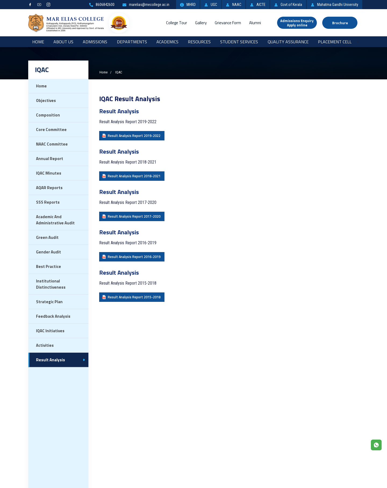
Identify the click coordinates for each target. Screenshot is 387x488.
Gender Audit (48, 252)
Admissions (95, 41)
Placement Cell (335, 41)
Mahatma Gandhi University (334, 5)
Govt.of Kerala (288, 5)
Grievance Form (228, 23)
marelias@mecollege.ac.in (146, 5)
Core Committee (51, 129)
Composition (48, 115)
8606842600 (101, 5)
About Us (63, 41)
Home (38, 41)
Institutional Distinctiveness (51, 284)
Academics (167, 41)
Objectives (46, 100)
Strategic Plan (49, 302)
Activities (45, 345)
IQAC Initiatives (50, 331)
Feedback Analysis (53, 316)
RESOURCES (199, 41)
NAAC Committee (52, 144)
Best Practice (48, 266)
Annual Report (49, 158)
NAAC (233, 5)
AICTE (258, 5)
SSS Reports (48, 202)
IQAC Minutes (48, 173)
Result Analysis (50, 360)
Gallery (201, 23)
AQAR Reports (49, 188)
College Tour (176, 23)
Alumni (255, 23)
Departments (132, 41)
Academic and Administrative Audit (55, 220)
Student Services (239, 41)
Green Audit (47, 237)
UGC (210, 5)
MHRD (188, 5)
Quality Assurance (288, 41)
